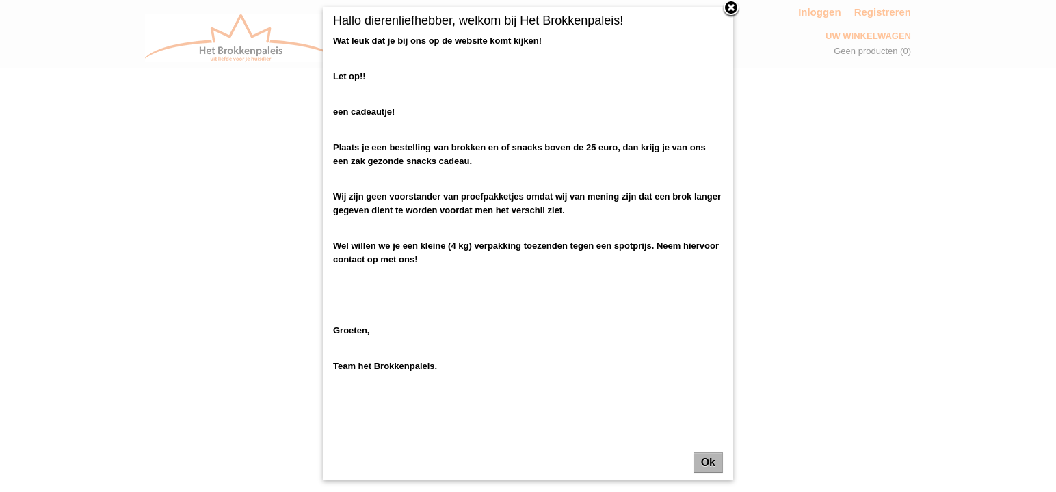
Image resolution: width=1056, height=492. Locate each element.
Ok (708, 462)
